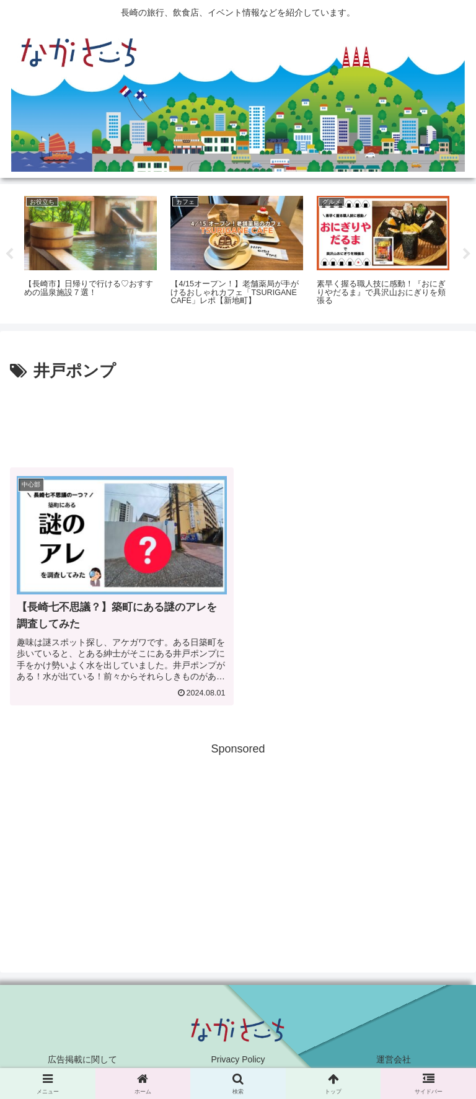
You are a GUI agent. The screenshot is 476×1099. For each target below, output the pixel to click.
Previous (9, 254)
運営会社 (393, 1059)
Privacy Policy (238, 1059)
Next (467, 254)
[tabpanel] (90, 252)
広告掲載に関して (82, 1059)
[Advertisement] (238, 420)
